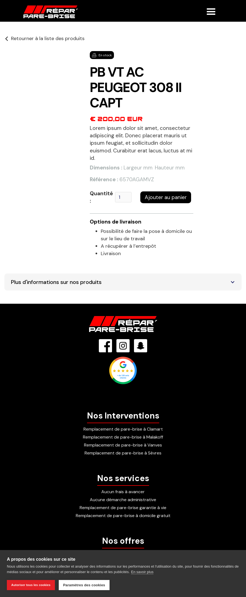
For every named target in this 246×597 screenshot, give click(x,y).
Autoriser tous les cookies (31, 585)
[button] (211, 9)
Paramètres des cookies (84, 585)
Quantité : (101, 197)
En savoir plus (142, 572)
